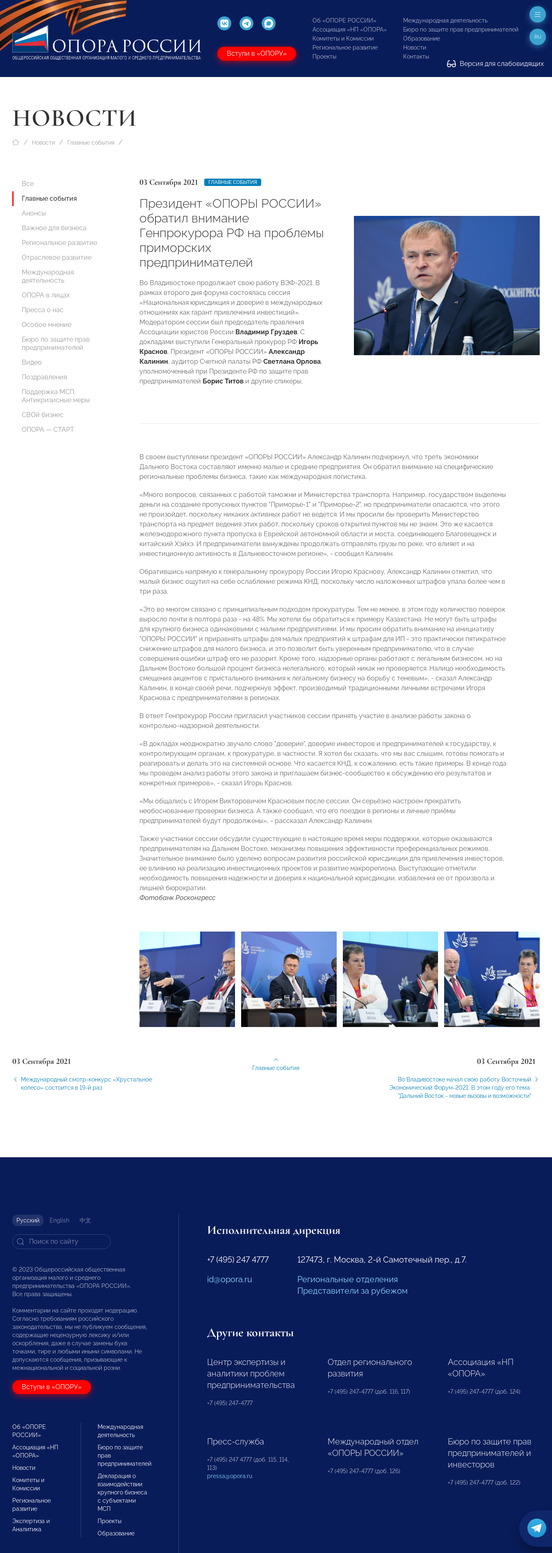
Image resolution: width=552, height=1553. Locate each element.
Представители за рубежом (352, 1291)
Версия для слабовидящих (495, 64)
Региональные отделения (347, 1279)
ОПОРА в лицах (46, 295)
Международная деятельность (445, 20)
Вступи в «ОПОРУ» (257, 53)
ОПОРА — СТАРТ (48, 429)
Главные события (90, 142)
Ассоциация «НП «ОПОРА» (349, 29)
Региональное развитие (345, 47)
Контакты (416, 56)
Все (28, 184)
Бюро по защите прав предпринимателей (460, 29)
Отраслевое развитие (56, 257)
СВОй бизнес (43, 415)
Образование (421, 38)
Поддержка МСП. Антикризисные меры (56, 396)
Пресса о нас (43, 310)
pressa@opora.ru (229, 1476)
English (59, 1220)
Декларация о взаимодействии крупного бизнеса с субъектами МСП (122, 1492)
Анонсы (34, 213)
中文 (85, 1220)
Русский (27, 1220)
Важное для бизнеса (54, 228)
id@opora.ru (229, 1279)
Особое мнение (46, 325)
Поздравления (44, 377)
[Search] (61, 1241)
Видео (32, 362)
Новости (414, 47)
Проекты (324, 56)
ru (537, 37)
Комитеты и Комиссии (343, 38)
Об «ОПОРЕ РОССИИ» (344, 20)
